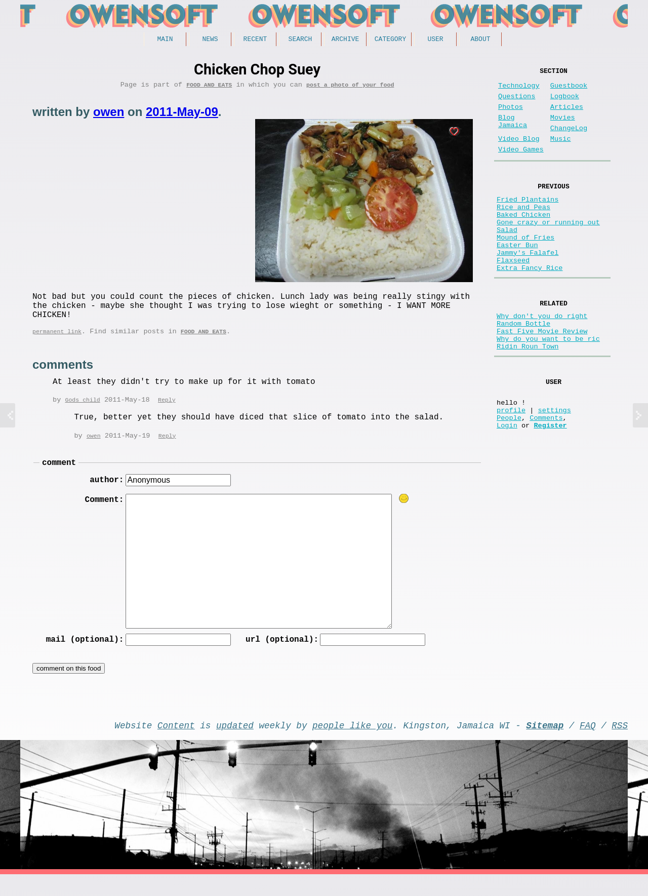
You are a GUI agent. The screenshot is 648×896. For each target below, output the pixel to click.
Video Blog (519, 153)
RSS (620, 744)
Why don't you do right (542, 358)
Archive (345, 40)
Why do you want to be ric (548, 387)
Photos (510, 115)
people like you (352, 744)
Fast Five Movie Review (542, 377)
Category (390, 40)
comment (59, 476)
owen (108, 115)
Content (176, 744)
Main (165, 40)
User (435, 40)
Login (507, 487)
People (509, 477)
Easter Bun (517, 277)
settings (554, 468)
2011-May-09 (182, 115)
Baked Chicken (523, 239)
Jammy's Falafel (527, 287)
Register (550, 487)
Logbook (564, 102)
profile (511, 468)
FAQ (588, 744)
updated (235, 744)
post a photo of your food (350, 88)
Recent (255, 40)
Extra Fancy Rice (530, 306)
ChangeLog (568, 140)
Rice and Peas (523, 229)
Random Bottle (523, 367)
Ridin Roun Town (527, 396)
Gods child (82, 412)
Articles (566, 115)
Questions (516, 102)
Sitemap (544, 744)
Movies (562, 128)
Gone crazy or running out (548, 248)
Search (300, 40)
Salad (507, 258)
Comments (546, 477)
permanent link (57, 342)
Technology (519, 90)
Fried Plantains (527, 219)
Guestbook (568, 90)
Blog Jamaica (512, 132)
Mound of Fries (525, 267)
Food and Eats (209, 88)
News (210, 40)
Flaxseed (513, 296)
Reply (167, 412)
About (480, 40)
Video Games (521, 166)
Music (560, 153)
